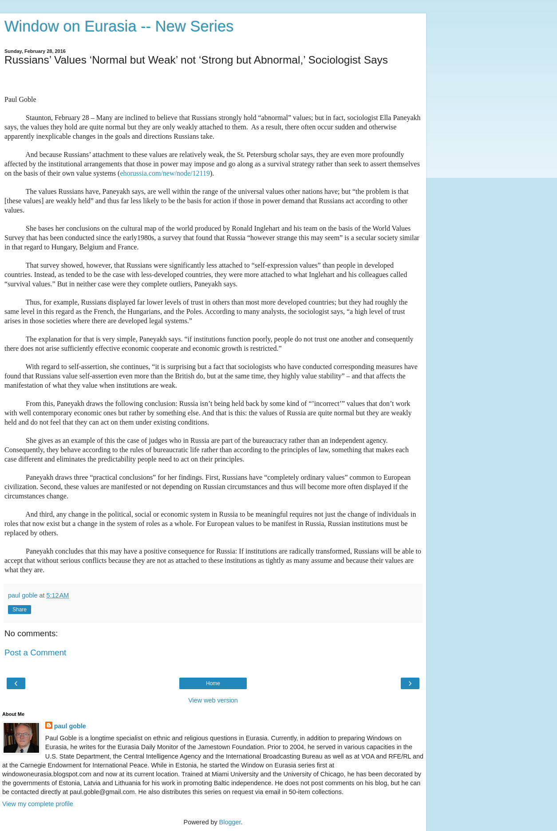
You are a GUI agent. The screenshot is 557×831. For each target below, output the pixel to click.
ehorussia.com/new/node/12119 (164, 173)
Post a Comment (35, 652)
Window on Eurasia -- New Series (118, 26)
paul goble (70, 726)
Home (213, 683)
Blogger (230, 822)
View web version (213, 700)
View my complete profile (37, 803)
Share (19, 609)
